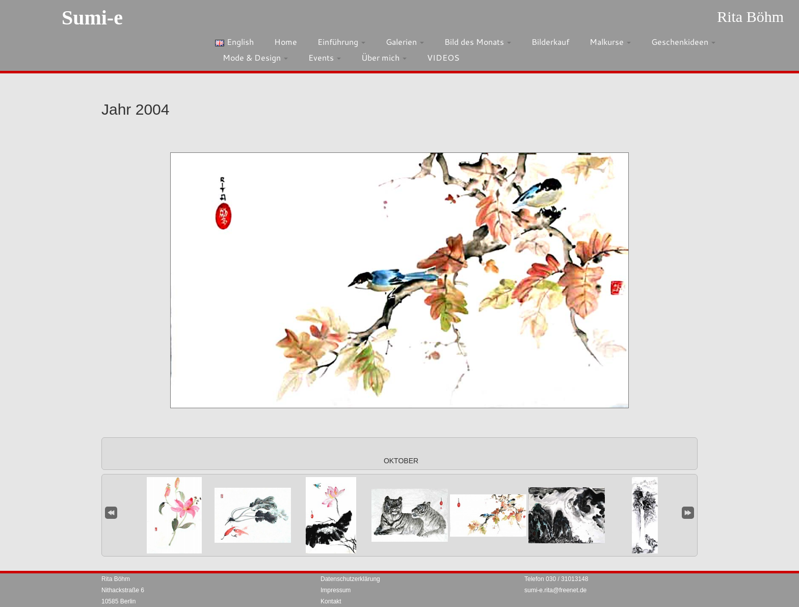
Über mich (384, 57)
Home (285, 41)
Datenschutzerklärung (350, 579)
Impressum (336, 590)
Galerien (405, 41)
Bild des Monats (477, 41)
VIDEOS (443, 57)
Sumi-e (92, 17)
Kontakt (331, 601)
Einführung (341, 41)
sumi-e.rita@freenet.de (555, 590)
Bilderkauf (550, 41)
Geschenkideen (683, 41)
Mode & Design (255, 57)
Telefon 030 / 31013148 (556, 579)
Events (324, 57)
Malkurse (610, 41)
